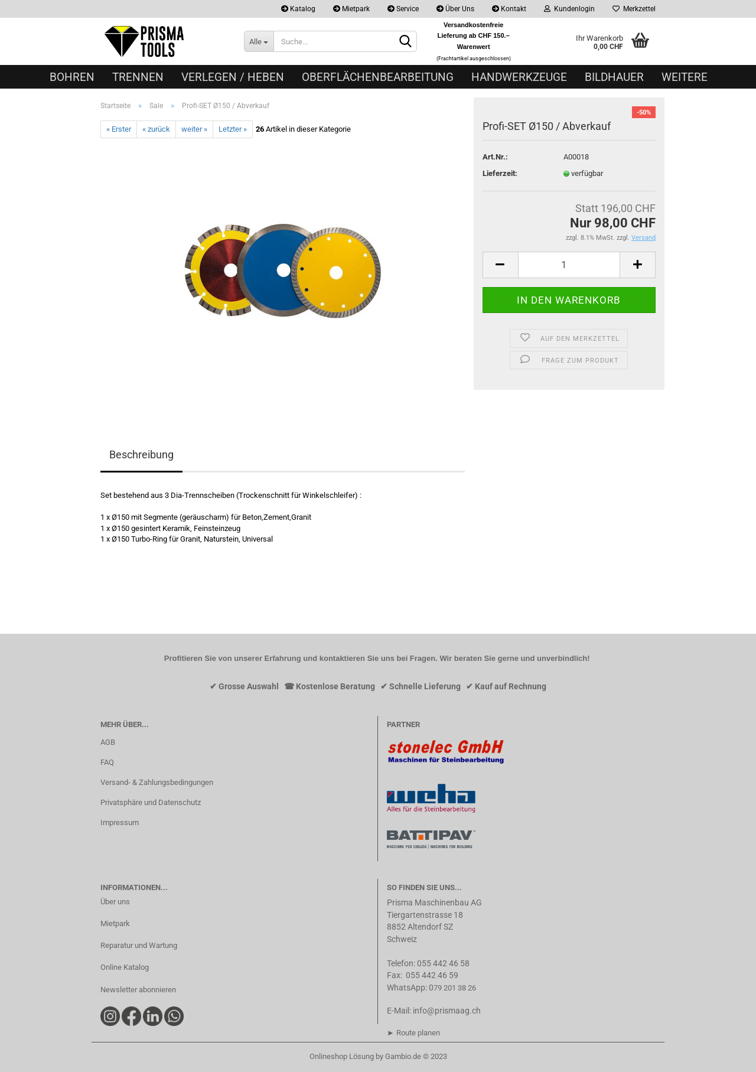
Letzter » (233, 129)
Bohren (72, 77)
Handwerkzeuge (519, 77)
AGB (107, 742)
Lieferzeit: (500, 173)
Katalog (298, 9)
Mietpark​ (115, 923)
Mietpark (351, 9)
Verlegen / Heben (232, 77)
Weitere (685, 77)
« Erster (118, 129)
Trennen (138, 77)
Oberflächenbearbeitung (378, 77)
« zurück (156, 129)
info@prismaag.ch (447, 1010)
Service (403, 9)
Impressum (119, 822)
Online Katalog (124, 967)
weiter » (194, 129)
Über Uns (455, 9)
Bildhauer (614, 77)
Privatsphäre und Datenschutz (150, 802)
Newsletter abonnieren (138, 989)
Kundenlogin (569, 9)
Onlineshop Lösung (341, 1056)
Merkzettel (634, 9)
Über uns (115, 901)
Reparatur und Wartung (138, 945)
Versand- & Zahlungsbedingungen (156, 782)
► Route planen (413, 1032)
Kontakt (509, 9)
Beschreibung (141, 454)
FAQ (107, 762)
